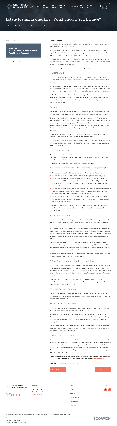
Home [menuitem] (38, 6)
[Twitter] (110, 389)
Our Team (73, 393)
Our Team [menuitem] (54, 6)
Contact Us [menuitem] (89, 6)
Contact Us (73, 405)
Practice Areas (74, 397)
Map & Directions (37, 394)
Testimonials (74, 401)
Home (71, 389)
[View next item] (17, 61)
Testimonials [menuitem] (74, 6)
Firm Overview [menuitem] (45, 6)
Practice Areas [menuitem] (62, 6)
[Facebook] (105, 389)
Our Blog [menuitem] (81, 6)
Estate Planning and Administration (68, 363)
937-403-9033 (104, 7)
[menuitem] (8, 422)
